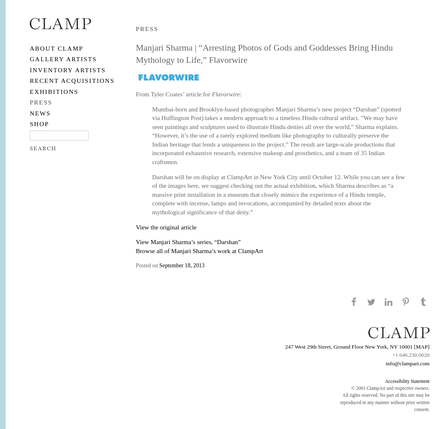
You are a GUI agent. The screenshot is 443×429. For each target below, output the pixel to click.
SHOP (39, 123)
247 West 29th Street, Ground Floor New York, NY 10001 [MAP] (357, 347)
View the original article (166, 227)
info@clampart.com (407, 363)
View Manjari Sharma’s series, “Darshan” (188, 241)
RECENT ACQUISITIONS (72, 80)
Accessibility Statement (407, 381)
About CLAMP (56, 48)
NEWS (40, 113)
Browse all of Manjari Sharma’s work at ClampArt (199, 250)
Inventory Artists (68, 70)
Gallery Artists (63, 59)
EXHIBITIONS (54, 91)
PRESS (41, 102)
